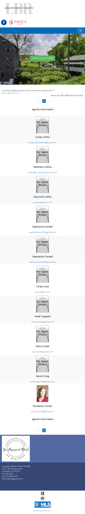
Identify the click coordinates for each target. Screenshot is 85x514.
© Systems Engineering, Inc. (42, 511)
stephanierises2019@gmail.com (42, 232)
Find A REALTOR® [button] (42, 58)
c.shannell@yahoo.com (43, 202)
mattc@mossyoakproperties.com (42, 172)
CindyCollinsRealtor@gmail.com (42, 142)
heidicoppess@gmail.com (42, 322)
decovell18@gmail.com (42, 352)
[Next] (37, 101)
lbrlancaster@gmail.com (12, 479)
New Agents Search (10, 93)
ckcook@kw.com (42, 292)
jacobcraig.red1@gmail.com (42, 382)
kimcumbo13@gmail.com (42, 411)
